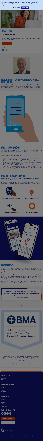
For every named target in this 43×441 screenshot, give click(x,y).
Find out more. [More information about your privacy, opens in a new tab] (20, 4)
